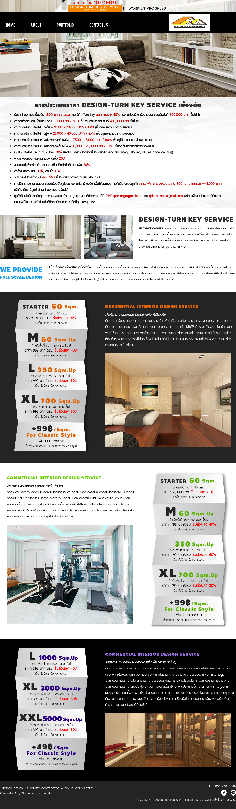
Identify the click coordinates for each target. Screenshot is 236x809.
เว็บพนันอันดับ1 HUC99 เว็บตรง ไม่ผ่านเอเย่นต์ (71, 800)
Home (10, 24)
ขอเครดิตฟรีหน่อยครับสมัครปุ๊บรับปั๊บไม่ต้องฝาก (128, 783)
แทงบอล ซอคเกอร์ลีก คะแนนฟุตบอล (48, 800)
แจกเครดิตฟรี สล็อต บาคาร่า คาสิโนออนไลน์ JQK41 (128, 795)
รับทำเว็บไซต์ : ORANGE (224, 799)
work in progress (147, 8)
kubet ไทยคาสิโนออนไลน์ (31, 800)
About (36, 24)
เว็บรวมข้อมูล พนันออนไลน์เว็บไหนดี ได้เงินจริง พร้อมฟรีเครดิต (101, 800)
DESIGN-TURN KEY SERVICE (95, 8)
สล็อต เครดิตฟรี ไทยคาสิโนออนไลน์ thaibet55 (11, 800)
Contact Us (98, 24)
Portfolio (65, 24)
